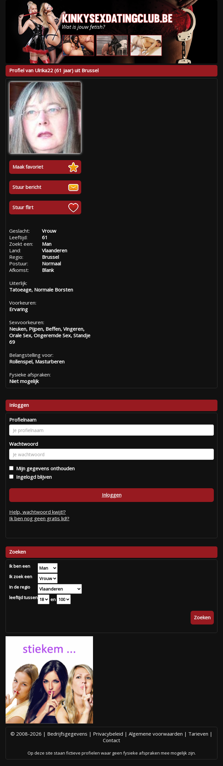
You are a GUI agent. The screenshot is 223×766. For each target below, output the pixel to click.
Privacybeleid (108, 733)
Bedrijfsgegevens (67, 733)
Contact (111, 740)
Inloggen (111, 494)
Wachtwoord (23, 444)
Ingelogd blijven (32, 477)
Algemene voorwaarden (156, 733)
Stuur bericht (26, 187)
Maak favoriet (27, 166)
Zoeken (202, 617)
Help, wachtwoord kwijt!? (37, 511)
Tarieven (198, 733)
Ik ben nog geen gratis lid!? (39, 518)
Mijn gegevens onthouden (44, 468)
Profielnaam (22, 419)
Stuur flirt (22, 207)
